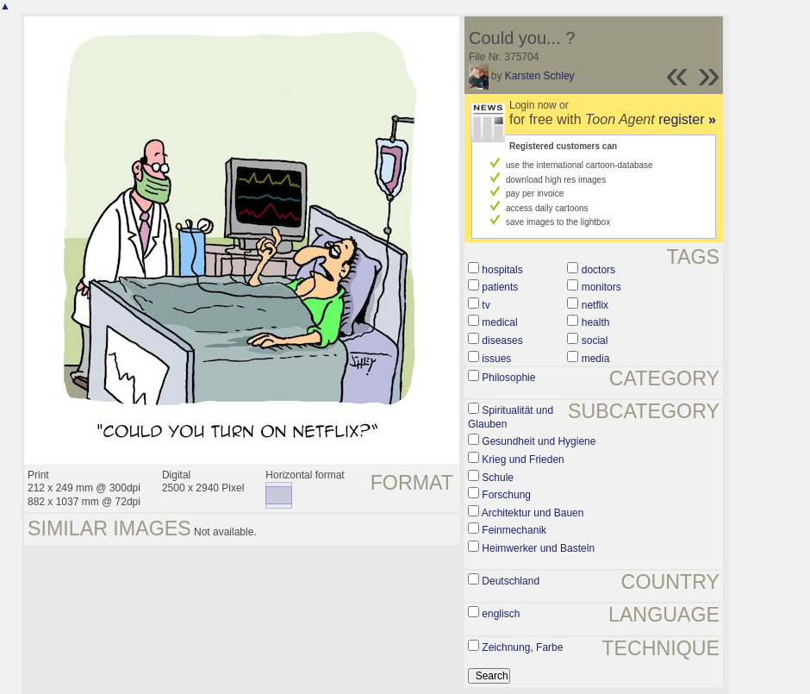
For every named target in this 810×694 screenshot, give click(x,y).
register (687, 119)
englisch (501, 614)
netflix (595, 305)
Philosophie (508, 378)
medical (499, 322)
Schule (498, 478)
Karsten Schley (540, 76)
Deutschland (510, 581)
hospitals (502, 270)
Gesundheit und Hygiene (538, 441)
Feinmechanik (514, 530)
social (595, 340)
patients (500, 287)
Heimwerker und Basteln (538, 548)
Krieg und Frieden (523, 459)
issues (496, 359)
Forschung (506, 495)
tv (485, 305)
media (596, 359)
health (596, 322)
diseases (502, 340)
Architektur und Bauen (533, 513)
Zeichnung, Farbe (522, 647)
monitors (601, 287)
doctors (598, 270)
